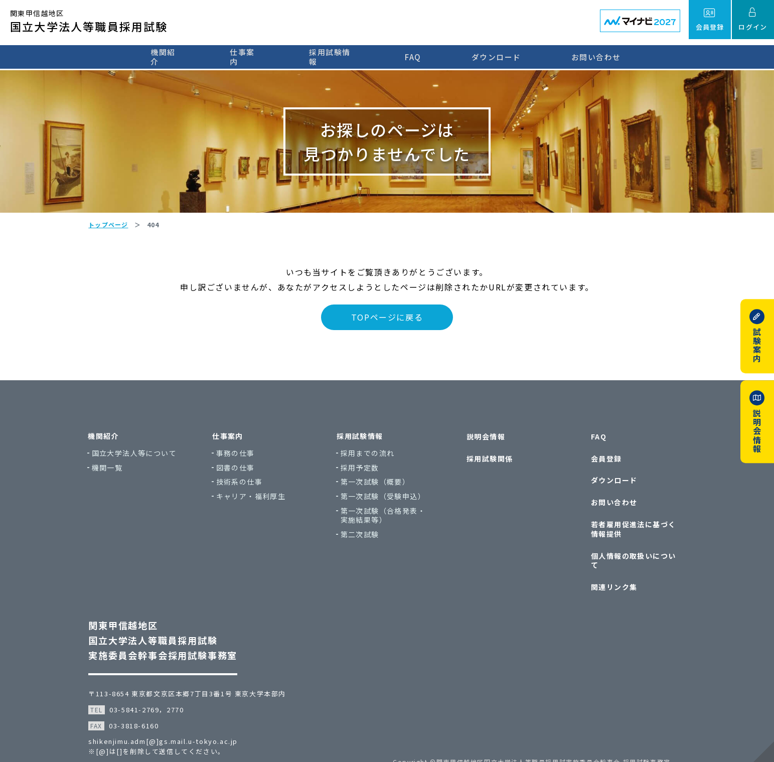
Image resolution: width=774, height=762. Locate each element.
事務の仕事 (240, 461)
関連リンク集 (612, 568)
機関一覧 (111, 475)
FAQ (420, 56)
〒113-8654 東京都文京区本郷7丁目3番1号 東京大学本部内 (190, 674)
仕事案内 (245, 56)
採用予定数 (364, 475)
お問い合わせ (603, 56)
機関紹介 (162, 56)
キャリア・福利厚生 (255, 504)
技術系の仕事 (244, 489)
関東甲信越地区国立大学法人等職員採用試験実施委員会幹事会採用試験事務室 (165, 620)
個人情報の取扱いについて (635, 549)
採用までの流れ (372, 461)
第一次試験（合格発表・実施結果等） (387, 522)
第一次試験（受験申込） (387, 504)
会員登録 (604, 462)
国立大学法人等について (138, 461)
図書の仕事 (240, 475)
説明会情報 (484, 443)
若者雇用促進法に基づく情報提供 (635, 525)
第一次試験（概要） (380, 489)
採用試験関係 (488, 462)
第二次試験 (364, 542)
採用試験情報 (337, 56)
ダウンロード (503, 56)
